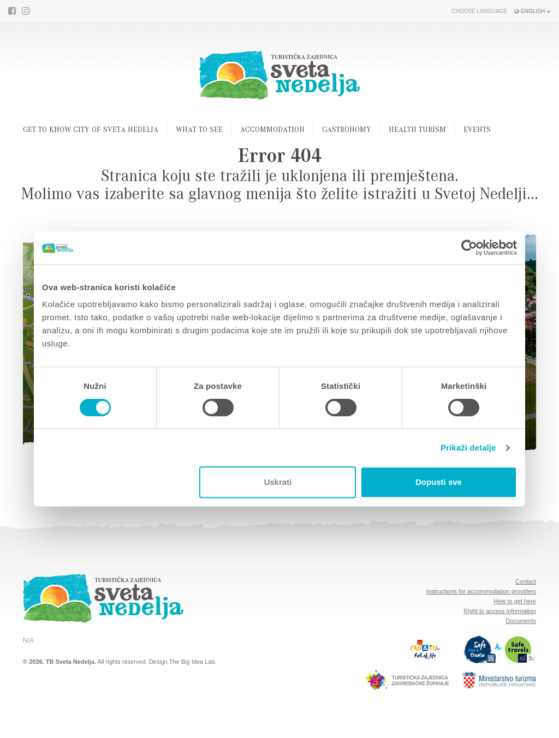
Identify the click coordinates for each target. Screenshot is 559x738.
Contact (525, 581)
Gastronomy (346, 130)
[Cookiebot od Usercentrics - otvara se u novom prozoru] (469, 247)
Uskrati (278, 482)
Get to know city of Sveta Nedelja (90, 130)
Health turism (417, 130)
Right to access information (499, 611)
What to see (199, 130)
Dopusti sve (438, 482)
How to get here (514, 601)
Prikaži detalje (468, 447)
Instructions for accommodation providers (481, 591)
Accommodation (272, 130)
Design (158, 661)
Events (477, 130)
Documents (521, 620)
